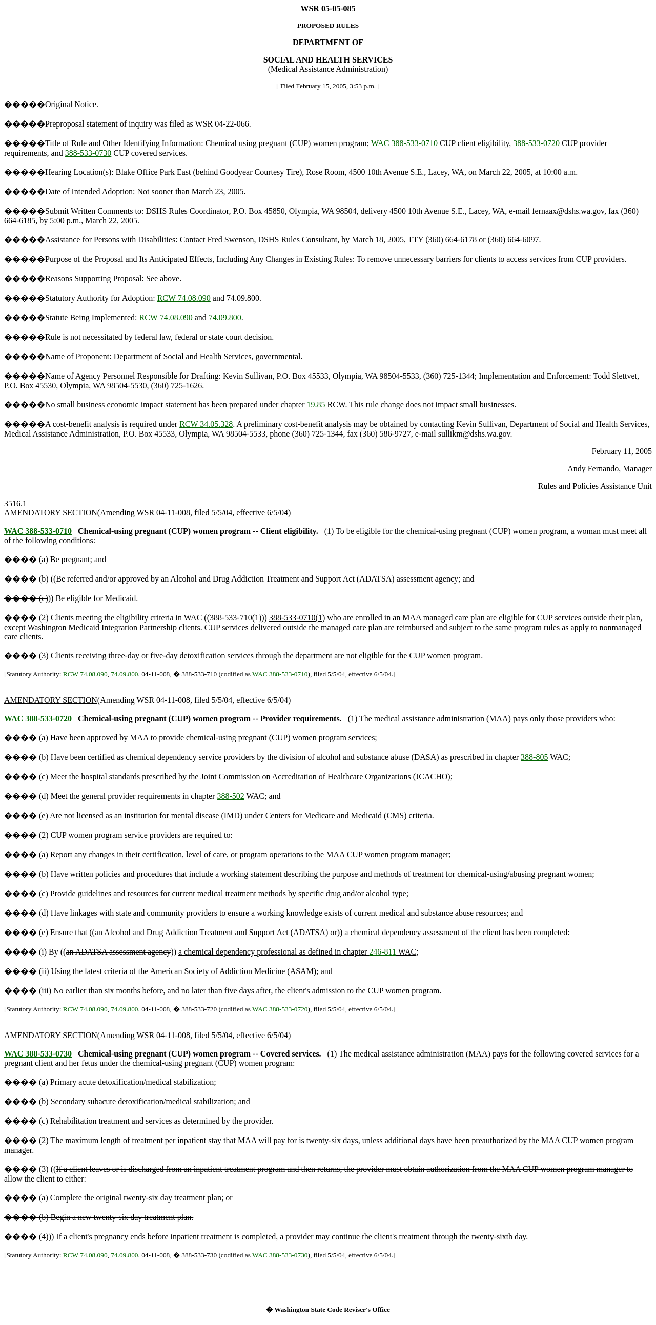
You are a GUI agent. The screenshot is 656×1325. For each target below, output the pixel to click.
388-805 (534, 757)
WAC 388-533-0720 (38, 718)
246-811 (382, 951)
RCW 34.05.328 (206, 424)
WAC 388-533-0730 (38, 1053)
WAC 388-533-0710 (404, 143)
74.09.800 (225, 317)
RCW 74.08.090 (184, 298)
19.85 (316, 404)
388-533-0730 (88, 153)
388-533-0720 (536, 143)
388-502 (230, 796)
